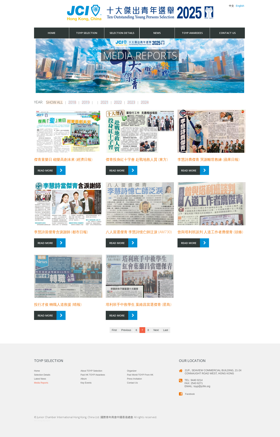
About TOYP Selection (91, 370)
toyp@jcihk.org (202, 386)
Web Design (38, 420)
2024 (140, 102)
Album (84, 378)
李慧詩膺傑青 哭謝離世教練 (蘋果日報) (208, 159)
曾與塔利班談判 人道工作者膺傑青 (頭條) (210, 231)
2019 (86, 102)
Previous (126, 329)
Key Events (86, 382)
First (114, 329)
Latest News (40, 378)
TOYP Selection (86, 33)
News (157, 33)
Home (51, 33)
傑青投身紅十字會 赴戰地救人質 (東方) (137, 159)
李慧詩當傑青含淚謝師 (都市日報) (61, 231)
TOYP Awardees (192, 33)
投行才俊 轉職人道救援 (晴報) (58, 304)
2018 (73, 102)
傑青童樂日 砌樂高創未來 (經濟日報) (63, 159)
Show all (54, 102)
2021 (99, 102)
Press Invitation (134, 378)
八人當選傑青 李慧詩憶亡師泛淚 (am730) (139, 231)
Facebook (187, 394)
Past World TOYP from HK (140, 374)
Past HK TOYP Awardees (93, 374)
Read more (45, 170)
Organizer (132, 370)
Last (165, 329)
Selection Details (122, 33)
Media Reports (41, 382)
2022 (113, 102)
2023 (126, 102)
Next (156, 329)
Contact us (227, 33)
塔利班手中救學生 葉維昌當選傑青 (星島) (138, 304)
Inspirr (47, 420)
